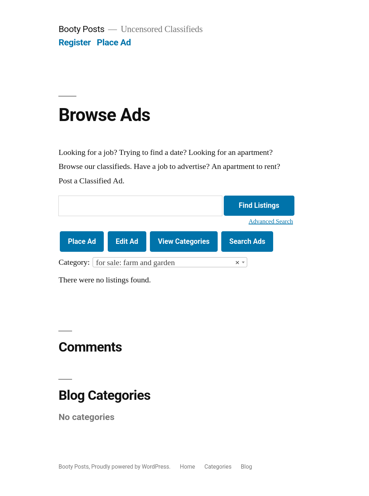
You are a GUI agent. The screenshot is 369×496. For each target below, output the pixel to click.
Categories (217, 466)
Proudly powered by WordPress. (131, 466)
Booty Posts (81, 29)
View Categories (183, 241)
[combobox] (170, 262)
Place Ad (114, 42)
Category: (74, 262)
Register (74, 42)
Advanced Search (271, 221)
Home (187, 466)
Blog (246, 466)
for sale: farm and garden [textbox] (168, 263)
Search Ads (247, 241)
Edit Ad (127, 241)
